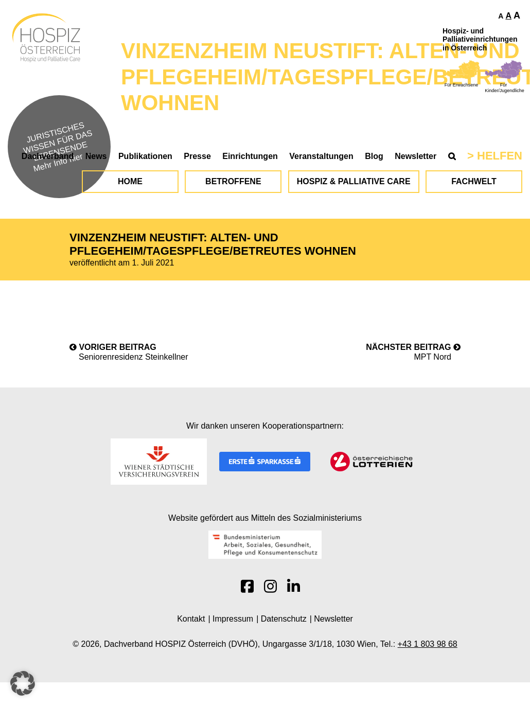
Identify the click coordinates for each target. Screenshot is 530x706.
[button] (22, 683)
